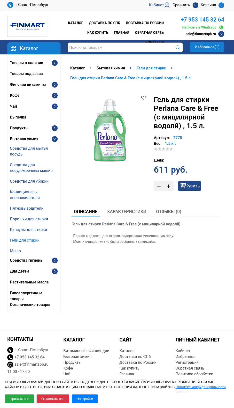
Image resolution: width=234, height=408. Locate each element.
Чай (13, 106)
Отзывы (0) (168, 211)
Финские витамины (28, 84)
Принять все (19, 399)
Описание (85, 211)
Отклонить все (52, 399)
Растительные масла (29, 282)
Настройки (85, 399)
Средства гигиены (26, 260)
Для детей (19, 271)
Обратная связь (149, 33)
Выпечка (18, 117)
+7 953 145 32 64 (202, 19)
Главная (121, 33)
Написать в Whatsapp (203, 27)
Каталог (75, 23)
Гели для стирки (24, 240)
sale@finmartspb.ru (201, 34)
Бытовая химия (24, 139)
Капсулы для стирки (28, 229)
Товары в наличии (26, 62)
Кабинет (183, 351)
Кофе (14, 95)
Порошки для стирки (29, 219)
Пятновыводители (26, 208)
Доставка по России (145, 23)
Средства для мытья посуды (29, 151)
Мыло (15, 251)
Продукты (19, 128)
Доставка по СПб (104, 23)
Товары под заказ (26, 73)
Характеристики (126, 211)
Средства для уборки (29, 181)
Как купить (97, 33)
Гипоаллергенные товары (26, 296)
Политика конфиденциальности (201, 387)
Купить (193, 185)
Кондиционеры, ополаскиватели (25, 195)
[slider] (163, 149)
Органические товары (30, 304)
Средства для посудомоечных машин (31, 168)
